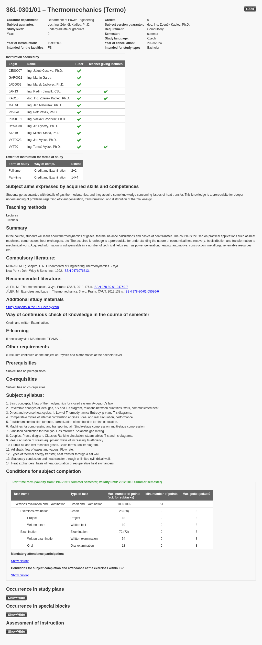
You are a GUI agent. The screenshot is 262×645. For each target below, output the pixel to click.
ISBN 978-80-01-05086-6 (142, 291)
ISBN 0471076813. (77, 271)
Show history (20, 561)
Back (250, 9)
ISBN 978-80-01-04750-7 (111, 287)
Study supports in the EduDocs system (32, 307)
